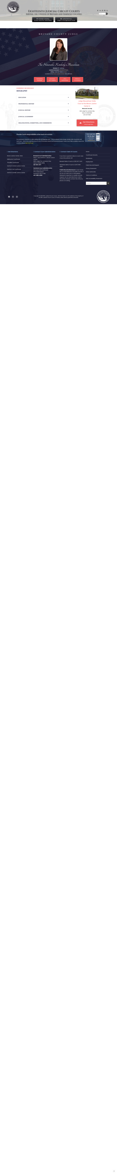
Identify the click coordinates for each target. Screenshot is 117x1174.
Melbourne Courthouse (13, 159)
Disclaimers (89, 158)
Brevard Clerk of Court (66, 161)
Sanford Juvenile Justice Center (16, 172)
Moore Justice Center (59, 74)
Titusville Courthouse (13, 162)
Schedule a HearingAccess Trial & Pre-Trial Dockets (43, 19)
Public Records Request (92, 165)
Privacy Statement (91, 168)
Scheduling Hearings (39, 79)
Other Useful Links (91, 172)
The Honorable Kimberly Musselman (58, 65)
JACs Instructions (65, 79)
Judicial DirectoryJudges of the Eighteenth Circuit (66, 19)
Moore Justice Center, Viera (15, 156)
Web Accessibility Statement (94, 178)
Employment (89, 161)
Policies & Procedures (77, 79)
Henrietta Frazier (64, 70)
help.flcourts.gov (29, 143)
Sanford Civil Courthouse (14, 169)
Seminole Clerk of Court (66, 164)
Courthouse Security (91, 155)
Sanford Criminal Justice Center (16, 166)
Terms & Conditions (91, 175)
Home (87, 151)
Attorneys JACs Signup (52, 79)
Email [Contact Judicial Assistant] (65, 72)
